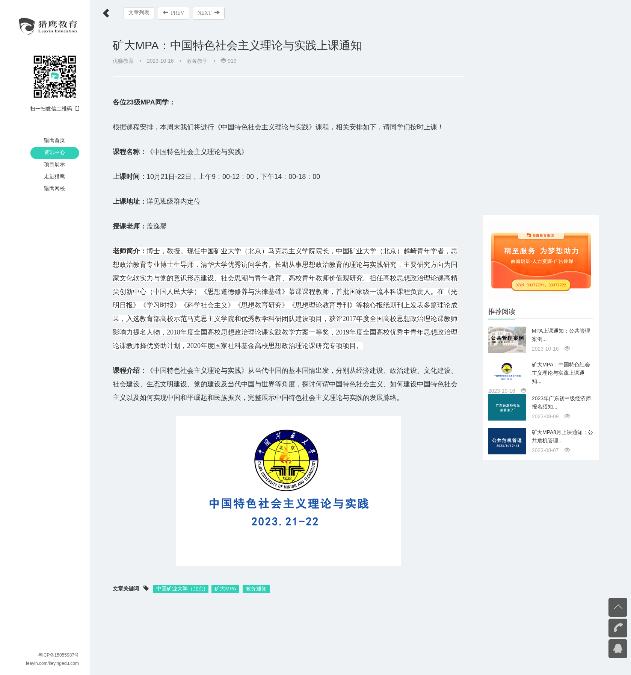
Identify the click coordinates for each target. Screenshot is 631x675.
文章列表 (138, 12)
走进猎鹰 (54, 176)
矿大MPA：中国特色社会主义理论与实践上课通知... (561, 373)
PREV (173, 13)
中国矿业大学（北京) (180, 589)
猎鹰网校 (54, 188)
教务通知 (256, 589)
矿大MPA (225, 589)
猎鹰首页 (54, 140)
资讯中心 (54, 152)
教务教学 (197, 61)
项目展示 (54, 164)
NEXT (209, 13)
